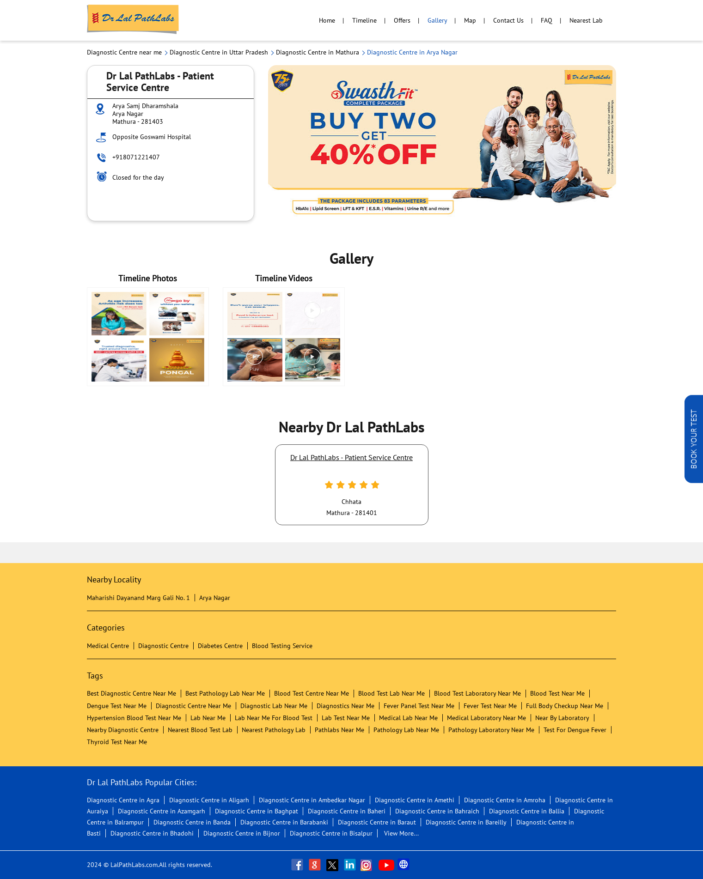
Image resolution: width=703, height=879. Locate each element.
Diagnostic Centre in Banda (192, 822)
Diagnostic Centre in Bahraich (437, 811)
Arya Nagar (214, 598)
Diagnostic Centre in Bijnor (241, 833)
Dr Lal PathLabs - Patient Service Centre (351, 457)
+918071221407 (136, 157)
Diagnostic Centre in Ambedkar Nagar (312, 800)
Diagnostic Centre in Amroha (504, 800)
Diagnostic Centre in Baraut (377, 822)
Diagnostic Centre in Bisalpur (331, 833)
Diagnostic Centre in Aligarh (209, 800)
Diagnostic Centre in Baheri (346, 811)
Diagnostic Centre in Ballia (526, 811)
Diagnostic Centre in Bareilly (466, 822)
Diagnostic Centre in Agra (123, 800)
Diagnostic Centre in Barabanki (284, 822)
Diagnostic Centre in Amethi (414, 800)
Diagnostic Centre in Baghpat (256, 811)
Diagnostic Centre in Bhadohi (152, 833)
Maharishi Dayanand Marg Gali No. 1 (138, 598)
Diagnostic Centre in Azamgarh (161, 811)
